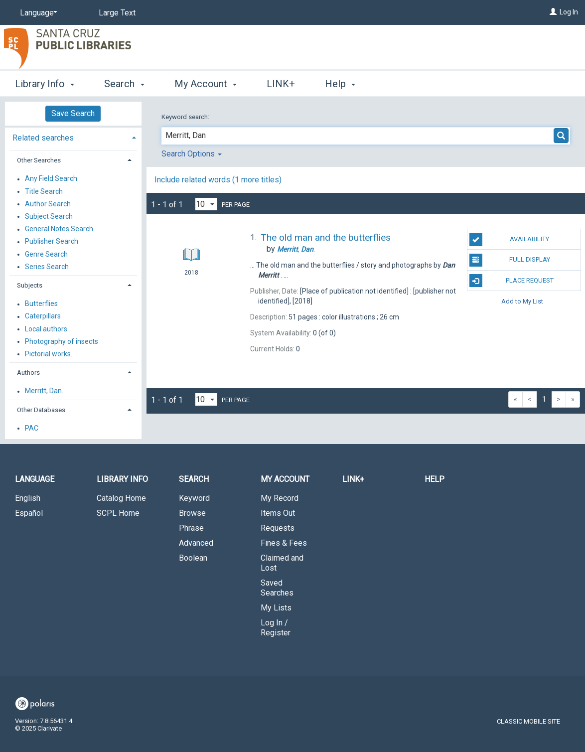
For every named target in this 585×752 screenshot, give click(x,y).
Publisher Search (51, 242)
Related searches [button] (43, 138)
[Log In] (553, 12)
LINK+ (281, 84)
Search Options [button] (191, 153)
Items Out (278, 513)
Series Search (47, 267)
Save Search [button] (73, 113)
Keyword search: (186, 117)
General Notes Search (59, 229)
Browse (192, 513)
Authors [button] (28, 372)
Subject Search (49, 216)
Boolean (193, 558)
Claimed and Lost (282, 563)
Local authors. (47, 329)
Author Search (48, 204)
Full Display (509, 260)
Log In (569, 12)
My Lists (276, 607)
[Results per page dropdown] (206, 204)
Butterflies (41, 304)
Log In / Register (276, 627)
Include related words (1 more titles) (218, 179)
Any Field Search (51, 179)
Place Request (511, 280)
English (27, 498)
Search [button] (124, 84)
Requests (277, 528)
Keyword (194, 498)
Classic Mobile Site (528, 721)
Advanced (196, 543)
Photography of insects (61, 341)
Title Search (44, 191)
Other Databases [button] (41, 410)
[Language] (37, 13)
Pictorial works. (48, 354)
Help (434, 479)
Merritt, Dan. (44, 391)
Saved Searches (277, 588)
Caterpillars (43, 316)
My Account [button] (205, 84)
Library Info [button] (44, 84)
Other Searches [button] (39, 160)
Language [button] (34, 479)
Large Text (117, 12)
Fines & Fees (284, 543)
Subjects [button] (29, 285)
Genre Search (46, 254)
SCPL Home (118, 513)
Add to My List (522, 301)
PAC (31, 428)
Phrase (191, 528)
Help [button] (340, 84)
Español (29, 513)
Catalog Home (121, 498)
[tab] (73, 137)
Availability (509, 239)
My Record (279, 498)
